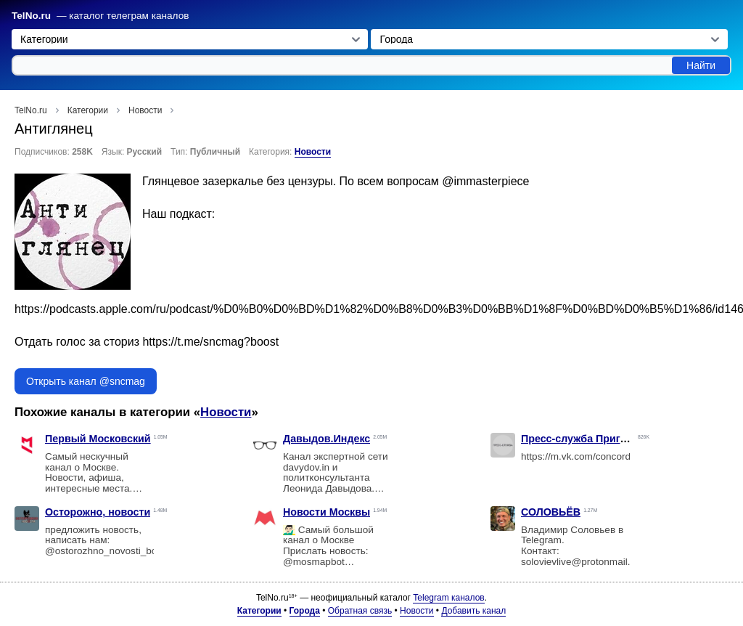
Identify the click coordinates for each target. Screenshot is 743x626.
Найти (700, 65)
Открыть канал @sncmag (85, 381)
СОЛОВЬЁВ (550, 512)
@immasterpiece (485, 181)
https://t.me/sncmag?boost (210, 342)
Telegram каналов (448, 598)
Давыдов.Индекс (326, 438)
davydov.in (306, 467)
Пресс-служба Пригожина (586, 438)
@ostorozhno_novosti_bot (102, 550)
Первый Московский (98, 438)
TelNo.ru (31, 15)
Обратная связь (360, 611)
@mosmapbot (314, 561)
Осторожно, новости (97, 512)
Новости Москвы (326, 512)
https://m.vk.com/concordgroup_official (605, 456)
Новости (313, 152)
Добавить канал (473, 611)
